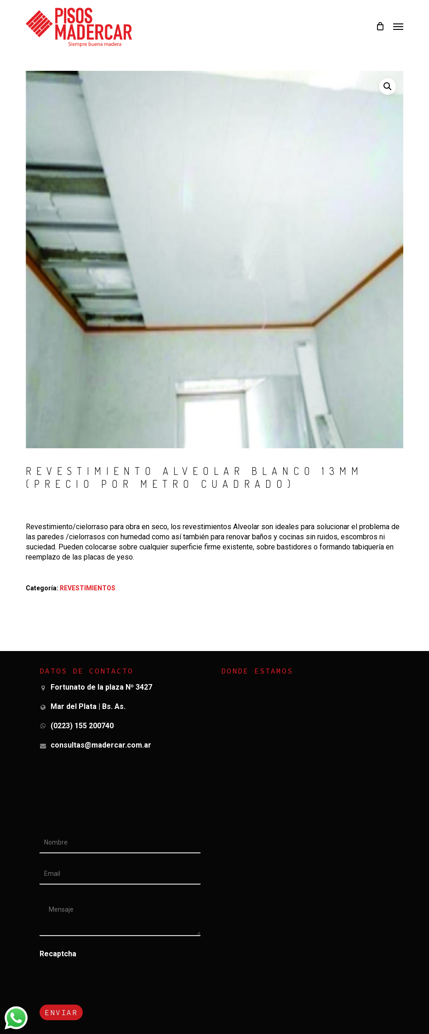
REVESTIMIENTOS (87, 588)
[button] (398, 26)
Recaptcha (58, 953)
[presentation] (103, 999)
